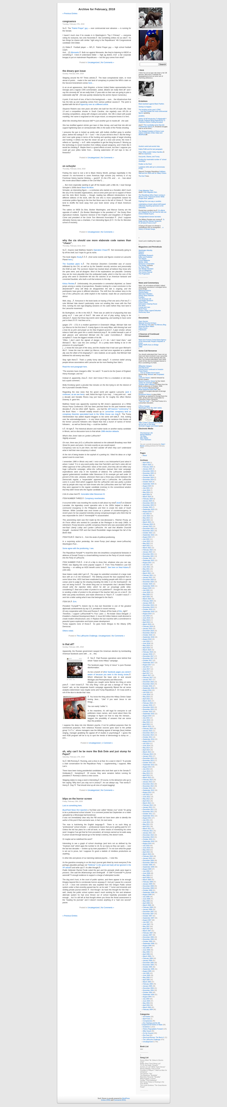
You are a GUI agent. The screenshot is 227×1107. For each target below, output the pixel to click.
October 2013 (147, 762)
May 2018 (146, 645)
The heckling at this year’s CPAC (150, 110)
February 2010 (148, 856)
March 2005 (147, 982)
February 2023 (148, 524)
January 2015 (147, 731)
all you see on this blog (147, 424)
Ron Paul (146, 1035)
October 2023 (147, 507)
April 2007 (146, 928)
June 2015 (146, 720)
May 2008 (146, 901)
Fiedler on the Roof (145, 164)
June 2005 (146, 975)
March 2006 (147, 956)
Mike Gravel (147, 1031)
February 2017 (148, 677)
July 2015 (146, 718)
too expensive (146, 154)
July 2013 (146, 769)
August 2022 (147, 537)
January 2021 (147, 577)
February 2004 (148, 1009)
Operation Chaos (100, 250)
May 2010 (146, 850)
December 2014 (148, 733)
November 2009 (148, 862)
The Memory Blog (160, 325)
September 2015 (148, 714)
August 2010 (147, 843)
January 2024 (147, 501)
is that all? (68, 644)
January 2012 (147, 807)
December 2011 (148, 809)
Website (150, 374)
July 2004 (146, 999)
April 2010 (146, 852)
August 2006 (147, 945)
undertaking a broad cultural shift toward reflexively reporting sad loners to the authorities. (152, 205)
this (120, 611)
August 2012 (147, 792)
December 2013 (148, 758)
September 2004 (148, 994)
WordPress (126, 1098)
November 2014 (148, 735)
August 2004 (147, 997)
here (90, 83)
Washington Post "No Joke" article (150, 408)
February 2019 (148, 626)
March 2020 (147, 599)
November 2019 (148, 607)
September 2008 (148, 892)
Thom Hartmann (145, 439)
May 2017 (146, 671)
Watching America (145, 290)
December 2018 (148, 631)
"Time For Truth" (144, 401)
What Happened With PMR (148, 389)
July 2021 (146, 565)
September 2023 (148, 509)
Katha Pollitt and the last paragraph (150, 149)
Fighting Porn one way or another (150, 201)
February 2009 (148, 882)
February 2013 (148, 780)
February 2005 (148, 984)
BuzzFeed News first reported (75, 810)
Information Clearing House (148, 304)
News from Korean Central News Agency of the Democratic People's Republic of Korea (152, 341)
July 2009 (146, 871)
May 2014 (146, 748)
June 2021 (146, 567)
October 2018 (147, 635)
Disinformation (143, 292)
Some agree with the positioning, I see (78, 548)
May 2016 (146, 697)
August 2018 (147, 639)
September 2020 (148, 586)
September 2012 (148, 790)
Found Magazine (144, 260)
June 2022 (146, 541)
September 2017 (148, 662)
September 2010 (148, 841)
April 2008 (146, 903)
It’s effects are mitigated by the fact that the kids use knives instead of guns (152, 212)
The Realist (142, 265)
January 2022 (147, 552)
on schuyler (69, 166)
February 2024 (148, 499)
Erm (74, 602)
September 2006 (148, 943)
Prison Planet (143, 302)
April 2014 (146, 750)
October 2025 (147, 475)
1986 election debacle (110, 431)
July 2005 (146, 973)
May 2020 (146, 594)
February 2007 (148, 933)
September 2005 (148, 969)
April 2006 (146, 954)
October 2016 (147, 686)
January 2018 (147, 654)
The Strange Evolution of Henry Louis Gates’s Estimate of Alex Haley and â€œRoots (151, 132)
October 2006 (147, 941)
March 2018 (147, 650)
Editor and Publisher (145, 257)
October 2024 (147, 482)
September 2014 (148, 739)
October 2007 (147, 916)
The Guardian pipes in (73, 264)
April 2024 (146, 494)
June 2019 (146, 618)
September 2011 (148, 816)
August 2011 (147, 818)
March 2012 (147, 803)
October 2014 (147, 737)
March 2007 (147, 931)
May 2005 (146, 977)
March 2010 (147, 854)
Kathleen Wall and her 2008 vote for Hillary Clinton (152, 172)
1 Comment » (107, 743)
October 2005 (147, 967)
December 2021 (148, 554)
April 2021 (146, 571)
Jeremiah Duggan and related (149, 426)
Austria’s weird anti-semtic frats (149, 146)
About (145, 455)
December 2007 (148, 911)
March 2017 (147, 675)
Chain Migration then (150, 192)
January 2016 (147, 705)
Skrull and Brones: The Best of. (153, 1037)
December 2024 (148, 477)
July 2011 (146, 820)
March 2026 (147, 465)
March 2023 (147, 522)
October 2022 (147, 533)
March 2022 (147, 548)
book (119, 503)
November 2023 (148, 505)
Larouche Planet (144, 378)
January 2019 (147, 628)
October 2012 (147, 788)
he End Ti (143, 176)
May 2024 (146, 492)
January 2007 (147, 935)
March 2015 (147, 726)
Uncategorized (93, 62)
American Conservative (146, 264)
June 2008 (146, 899)
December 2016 (148, 682)
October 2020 (147, 584)
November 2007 (148, 914)
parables (141, 116)
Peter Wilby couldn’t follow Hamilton (151, 152)
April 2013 (146, 775)
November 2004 (148, 990)
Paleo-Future (143, 328)
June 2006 (146, 950)
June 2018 (146, 643)
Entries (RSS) (105, 1100)
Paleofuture (142, 330)
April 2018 (146, 648)
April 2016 (146, 699)
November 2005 (148, 965)
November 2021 (148, 556)
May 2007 (146, 926)
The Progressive (144, 274)
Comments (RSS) (120, 1100)
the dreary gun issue (74, 71)
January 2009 (147, 884)
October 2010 (147, 839)
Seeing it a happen (145, 107)
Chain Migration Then (146, 190)
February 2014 (148, 754)
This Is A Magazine (145, 270)
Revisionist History (145, 394)
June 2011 (146, 822)
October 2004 (147, 992)
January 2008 (147, 909)
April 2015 (146, 724)
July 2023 (146, 514)
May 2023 (146, 518)
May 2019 (146, 620)
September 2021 (148, 560)
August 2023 (147, 511)
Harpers (141, 252)
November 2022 (148, 531)
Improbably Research (146, 300)
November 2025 (148, 473)
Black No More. (87, 188)
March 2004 (147, 1007)
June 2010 (146, 848)
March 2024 (147, 496)
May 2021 (146, 569)
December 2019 (148, 605)
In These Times (144, 267)
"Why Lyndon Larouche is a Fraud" (150, 422)
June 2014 (146, 745)
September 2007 (148, 918)
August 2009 (147, 869)
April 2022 (146, 545)
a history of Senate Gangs (151, 228)
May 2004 (146, 1003)
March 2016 (147, 701)
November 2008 (148, 888)
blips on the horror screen (77, 798)
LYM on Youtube (144, 406)
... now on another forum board (149, 373)
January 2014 (147, 756)
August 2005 (147, 971)
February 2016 (148, 703)
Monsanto (75, 52)
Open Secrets (143, 321)
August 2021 (147, 562)
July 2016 (146, 692)
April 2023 (146, 520)
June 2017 (146, 669)
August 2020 (147, 588)
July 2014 (146, 743)
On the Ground (148, 1033)
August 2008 (147, 894)
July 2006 (146, 948)
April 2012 (146, 801)
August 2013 (147, 767)
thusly (79, 257)
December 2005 (148, 963)
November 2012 (148, 786)
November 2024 (148, 479)
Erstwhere (146, 1027)
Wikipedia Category (145, 366)
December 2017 (148, 656)
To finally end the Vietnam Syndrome (151, 220)
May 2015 (146, 722)
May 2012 (146, 799)
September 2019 (148, 611)
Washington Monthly (145, 250)
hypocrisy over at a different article (94, 104)
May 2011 (146, 824)
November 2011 (148, 811)
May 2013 (146, 773)
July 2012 (146, 794)
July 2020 (146, 590)
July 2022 (146, 539)
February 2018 (148, 652)
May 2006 (146, 952)
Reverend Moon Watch (146, 326)
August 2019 (147, 614)
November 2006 (148, 939)
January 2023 (147, 526)
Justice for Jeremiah (145, 383)
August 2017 (147, 665)
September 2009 (148, 867)
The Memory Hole (145, 325)
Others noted (68, 631)
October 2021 (147, 558)
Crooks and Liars (144, 307)
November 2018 (148, 633)
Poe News (142, 305)
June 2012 (146, 797)
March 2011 (147, 828)
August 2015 (147, 716)
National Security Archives (147, 323)
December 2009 (148, 860)
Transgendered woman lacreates (150, 217)
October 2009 (147, 865)
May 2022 (146, 543)
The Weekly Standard (146, 269)
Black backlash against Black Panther (151, 104)
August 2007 (147, 920)
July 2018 (146, 641)
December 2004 (148, 988)
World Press (143, 309)
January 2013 (147, 782)
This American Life (145, 299)
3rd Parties (146, 1016)
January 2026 (147, 469)
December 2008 (148, 886)
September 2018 (148, 637)
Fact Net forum (144, 368)
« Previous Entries (70, 13)
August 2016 (147, 690)
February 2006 (148, 958)
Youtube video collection (147, 384)
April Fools (146, 1019)
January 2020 (147, 603)
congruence (69, 21)
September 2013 (148, 765)
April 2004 (146, 1005)
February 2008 (148, 907)
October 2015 (147, 711)
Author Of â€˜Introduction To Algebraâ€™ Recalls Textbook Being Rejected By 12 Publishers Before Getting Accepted (153, 120)
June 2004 (146, 1001)
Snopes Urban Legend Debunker (150, 310)
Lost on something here (72, 806)
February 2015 (148, 728)
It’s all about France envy (147, 223)
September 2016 (148, 688)
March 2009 (147, 880)
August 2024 (147, 486)
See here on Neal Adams (118, 567)
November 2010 (148, 837)
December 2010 (148, 835)
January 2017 (147, 679)
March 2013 (147, 777)
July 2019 (146, 616)
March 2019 (147, 624)
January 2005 (147, 986)
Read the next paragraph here (75, 367)
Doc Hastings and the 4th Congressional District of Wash (152, 1024)
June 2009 (146, 873)
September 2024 (148, 484)
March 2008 (147, 905)
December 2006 (148, 937)
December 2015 (148, 707)
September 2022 (148, 535)
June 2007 (146, 924)
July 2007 (146, 922)
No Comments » (107, 62)
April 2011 (146, 826)
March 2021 (147, 573)
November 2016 (148, 684)
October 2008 (147, 890)
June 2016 (146, 694)
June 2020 (146, 592)
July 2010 (146, 845)
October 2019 (147, 609)
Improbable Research (146, 255)
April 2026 (146, 462)
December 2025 (148, 471)
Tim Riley (143, 436)
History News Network (146, 295)
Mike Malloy (144, 438)
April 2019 (146, 622)
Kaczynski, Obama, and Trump (149, 156)
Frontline (142, 297)
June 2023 (146, 516)
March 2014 (147, 752)
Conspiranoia (147, 1021)
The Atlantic (143, 259)
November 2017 (148, 658)
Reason (141, 254)
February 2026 (148, 467)
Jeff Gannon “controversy (118, 409)
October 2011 (147, 814)
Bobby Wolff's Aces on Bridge (149, 345)
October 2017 (147, 660)
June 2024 (146, 490)
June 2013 (146, 771)
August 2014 (147, 741)
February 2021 (148, 575)
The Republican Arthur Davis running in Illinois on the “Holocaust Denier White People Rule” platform (152, 196)
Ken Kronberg (143, 388)
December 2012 (148, 784)
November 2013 (148, 760)
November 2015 (148, 709)
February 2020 (148, 601)
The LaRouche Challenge (87, 636)
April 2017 (146, 673)
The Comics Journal (145, 272)
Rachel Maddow (145, 434)
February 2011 (148, 831)
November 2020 (148, 582)
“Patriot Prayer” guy (80, 28)
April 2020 (146, 597)
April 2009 (146, 877)
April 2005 (146, 980)
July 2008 (146, 897)
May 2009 (146, 875)
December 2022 (148, 528)
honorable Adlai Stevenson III (93, 494)
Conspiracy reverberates (95, 498)
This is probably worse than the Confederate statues (151, 126)
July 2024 (146, 488)
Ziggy (140, 346)
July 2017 (146, 667)
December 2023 (148, 503)
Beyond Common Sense (147, 381)
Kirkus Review (68, 284)
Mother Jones (143, 262)
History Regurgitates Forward (153, 1029)
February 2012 (148, 805)
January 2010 (147, 858)
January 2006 (147, 960)
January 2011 (147, 833)
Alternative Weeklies (145, 294)
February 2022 (148, 550)
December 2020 (148, 579)
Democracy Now (144, 312)
